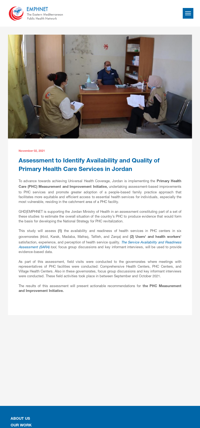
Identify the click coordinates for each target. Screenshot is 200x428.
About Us (20, 419)
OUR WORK (21, 425)
